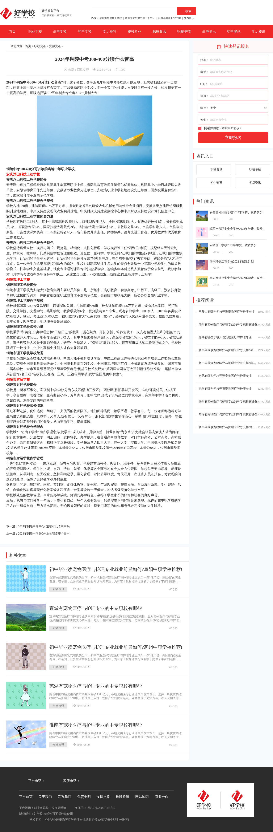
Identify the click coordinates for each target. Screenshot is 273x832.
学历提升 (109, 31)
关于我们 (45, 795)
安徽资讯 (55, 46)
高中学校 (60, 31)
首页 (12, 31)
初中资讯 (233, 31)
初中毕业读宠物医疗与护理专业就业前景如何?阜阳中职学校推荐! (115, 568)
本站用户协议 (230, 128)
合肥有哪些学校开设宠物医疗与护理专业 (225, 375)
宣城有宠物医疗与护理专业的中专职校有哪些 (95, 607)
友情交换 (103, 795)
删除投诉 (122, 795)
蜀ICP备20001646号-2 (101, 806)
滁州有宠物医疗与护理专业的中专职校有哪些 (228, 401)
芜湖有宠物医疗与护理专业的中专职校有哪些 (95, 684)
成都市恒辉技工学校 (110, 18)
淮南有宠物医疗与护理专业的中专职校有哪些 (95, 723)
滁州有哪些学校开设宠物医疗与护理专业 (225, 388)
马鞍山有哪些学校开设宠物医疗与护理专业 (227, 311)
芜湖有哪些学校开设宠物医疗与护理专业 (225, 337)
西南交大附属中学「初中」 (140, 18)
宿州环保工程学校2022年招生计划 (232, 261)
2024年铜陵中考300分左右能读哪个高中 (47, 532)
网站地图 (142, 795)
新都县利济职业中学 (169, 18)
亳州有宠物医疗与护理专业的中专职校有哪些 (228, 324)
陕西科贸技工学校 (194, 18)
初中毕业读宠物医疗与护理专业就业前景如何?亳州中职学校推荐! (115, 646)
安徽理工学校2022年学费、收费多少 (233, 245)
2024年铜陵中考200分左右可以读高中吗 (47, 526)
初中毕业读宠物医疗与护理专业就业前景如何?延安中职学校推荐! (86, 818)
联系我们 (64, 795)
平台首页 (26, 795)
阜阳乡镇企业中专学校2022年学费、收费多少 (239, 278)
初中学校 (85, 31)
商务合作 (161, 795)
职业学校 (35, 31)
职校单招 (184, 31)
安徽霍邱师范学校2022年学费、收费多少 (236, 212)
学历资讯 (258, 31)
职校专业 (134, 31)
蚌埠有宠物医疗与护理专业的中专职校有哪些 (228, 414)
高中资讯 (209, 31)
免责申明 (84, 795)
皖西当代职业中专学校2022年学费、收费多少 (239, 228)
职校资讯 (159, 31)
